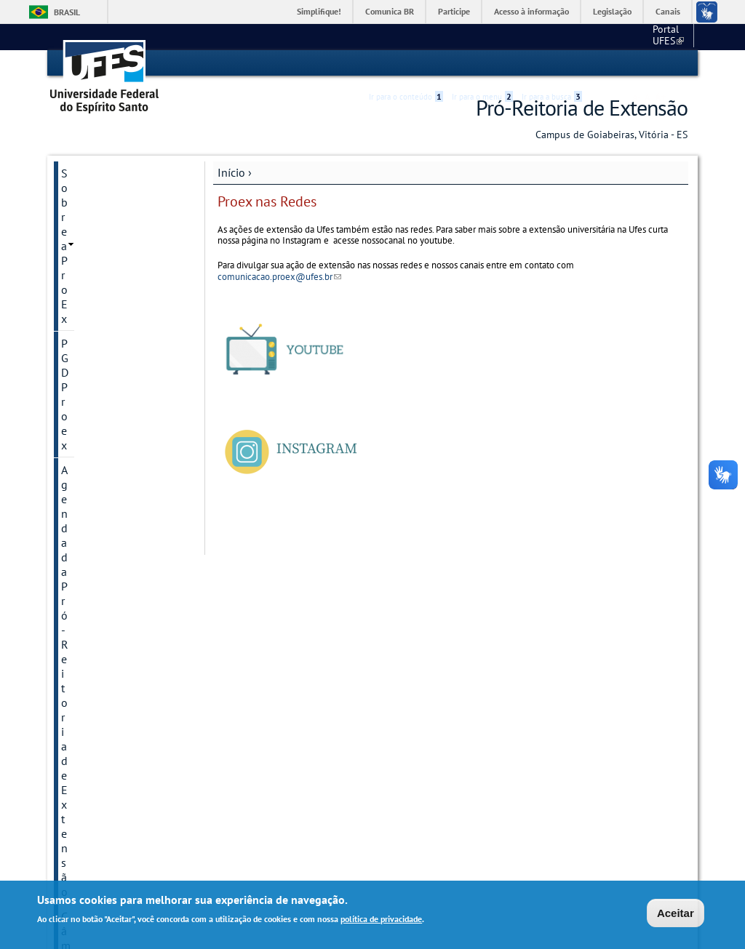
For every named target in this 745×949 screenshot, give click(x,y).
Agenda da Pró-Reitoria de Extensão (118, 229)
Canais (668, 11)
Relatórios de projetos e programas (120, 796)
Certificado (87, 286)
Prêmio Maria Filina (108, 651)
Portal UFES (591, 36)
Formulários (91, 473)
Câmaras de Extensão (114, 261)
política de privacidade (381, 919)
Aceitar (675, 913)
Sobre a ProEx (95, 172)
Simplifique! (319, 11)
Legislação (612, 11)
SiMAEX (80, 828)
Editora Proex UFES (108, 360)
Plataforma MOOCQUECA (94, 618)
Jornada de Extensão (112, 498)
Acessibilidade (600, 63)
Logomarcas (91, 547)
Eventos (81, 409)
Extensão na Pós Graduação (102, 441)
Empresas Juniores (107, 384)
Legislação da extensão (119, 523)
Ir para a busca (552, 63)
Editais (78, 335)
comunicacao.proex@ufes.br (279, 276)
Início (231, 171)
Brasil (67, 12)
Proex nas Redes (101, 739)
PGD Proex (87, 197)
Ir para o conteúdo (406, 63)
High (618, 64)
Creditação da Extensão (119, 310)
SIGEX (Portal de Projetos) (102, 707)
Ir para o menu (482, 63)
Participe (454, 11)
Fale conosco (660, 36)
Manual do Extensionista (94, 579)
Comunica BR (389, 11)
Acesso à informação (531, 11)
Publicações (90, 675)
